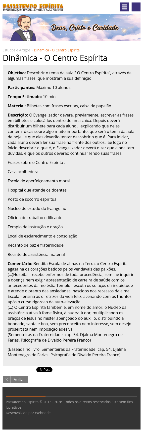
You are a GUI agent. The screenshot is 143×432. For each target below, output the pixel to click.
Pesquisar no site (136, 6)
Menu (124, 6)
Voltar (19, 379)
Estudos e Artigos (16, 50)
